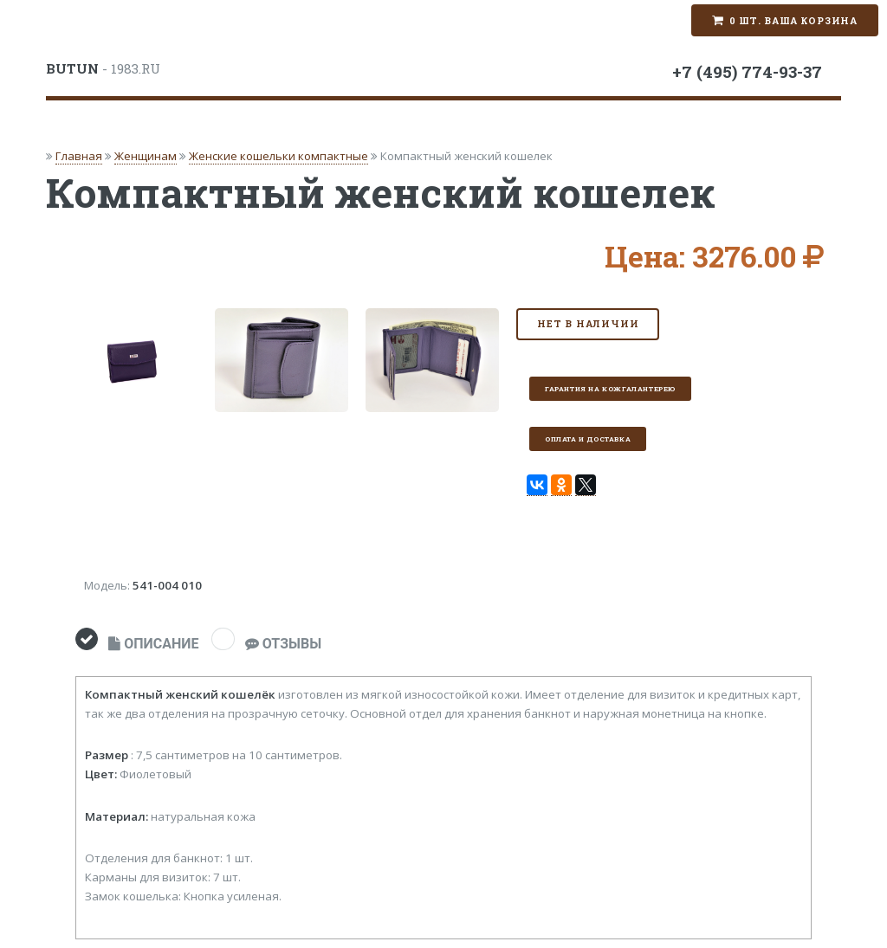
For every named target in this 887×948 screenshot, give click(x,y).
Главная (78, 156)
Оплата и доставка (588, 439)
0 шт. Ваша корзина (793, 21)
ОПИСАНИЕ (153, 643)
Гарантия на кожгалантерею (610, 388)
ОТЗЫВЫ (283, 643)
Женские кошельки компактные (278, 156)
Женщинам (145, 156)
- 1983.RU (103, 68)
